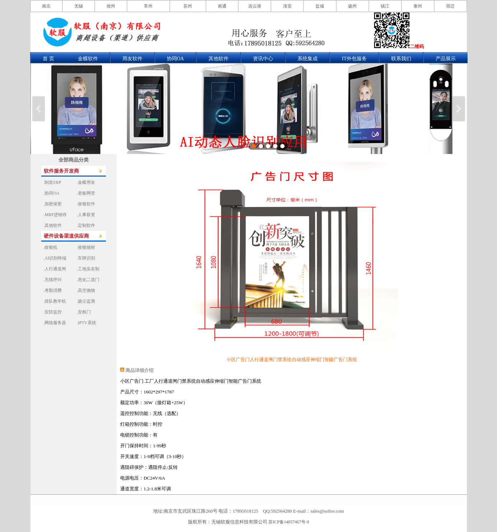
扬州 (352, 6)
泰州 (417, 6)
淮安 (287, 6)
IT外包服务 (354, 58)
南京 (46, 6)
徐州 (111, 6)
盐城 (319, 6)
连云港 (254, 6)
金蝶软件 (88, 58)
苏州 (187, 6)
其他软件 (218, 58)
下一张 (459, 108)
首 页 (48, 58)
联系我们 (401, 58)
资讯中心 (263, 58)
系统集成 (307, 58)
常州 (148, 6)
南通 (222, 6)
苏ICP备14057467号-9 (288, 521)
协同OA (175, 58)
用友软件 (132, 58)
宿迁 (450, 6)
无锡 (78, 6)
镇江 (385, 6)
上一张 (38, 108)
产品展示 (446, 58)
